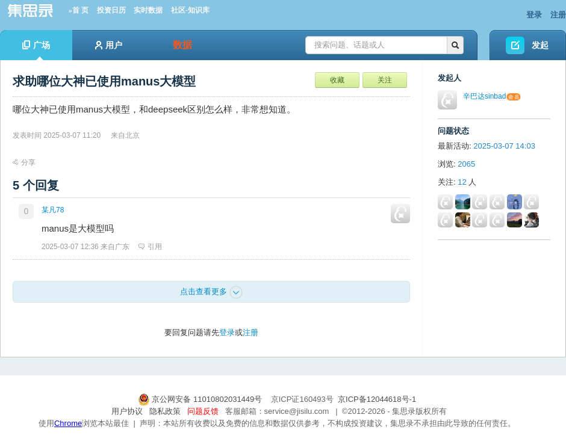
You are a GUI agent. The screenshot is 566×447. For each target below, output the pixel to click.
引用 (150, 246)
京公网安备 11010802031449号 (201, 399)
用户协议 (127, 411)
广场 (36, 50)
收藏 (337, 80)
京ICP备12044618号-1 (377, 399)
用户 (108, 45)
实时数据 (148, 10)
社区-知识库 (190, 10)
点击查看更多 (211, 292)
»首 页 (79, 10)
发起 (540, 45)
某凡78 (53, 210)
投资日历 (111, 10)
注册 (558, 14)
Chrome (68, 423)
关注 (385, 80)
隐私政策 (165, 411)
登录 (534, 14)
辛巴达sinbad (484, 96)
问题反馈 (203, 411)
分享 (24, 162)
